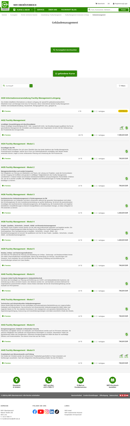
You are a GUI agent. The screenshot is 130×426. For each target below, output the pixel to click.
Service (40, 10)
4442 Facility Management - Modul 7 (17, 299)
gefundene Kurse (65, 73)
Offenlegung (103, 395)
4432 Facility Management (13, 120)
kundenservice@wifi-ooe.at (11, 419)
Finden (123, 10)
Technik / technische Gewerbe (29, 15)
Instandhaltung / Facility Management (51, 15)
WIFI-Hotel (68, 410)
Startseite (4, 15)
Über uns (52, 10)
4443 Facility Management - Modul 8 (17, 325)
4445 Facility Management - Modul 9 (17, 350)
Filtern (122, 86)
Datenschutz (113, 395)
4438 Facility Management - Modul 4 (17, 222)
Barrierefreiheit (76, 395)
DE (109, 4)
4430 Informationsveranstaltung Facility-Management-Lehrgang (30, 98)
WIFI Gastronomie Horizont (73, 412)
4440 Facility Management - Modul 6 (17, 274)
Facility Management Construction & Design (77, 15)
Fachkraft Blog (69, 10)
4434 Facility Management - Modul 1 (17, 144)
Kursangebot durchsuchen (65, 50)
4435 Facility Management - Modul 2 (17, 167)
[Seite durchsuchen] (108, 10)
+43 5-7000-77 (7, 417)
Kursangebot (13, 15)
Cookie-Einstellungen (90, 395)
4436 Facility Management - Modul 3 (17, 194)
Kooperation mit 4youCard (73, 414)
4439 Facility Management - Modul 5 (17, 249)
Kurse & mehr (21, 9)
